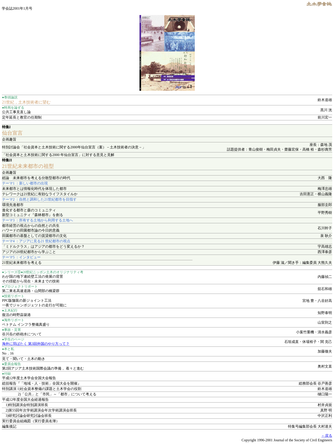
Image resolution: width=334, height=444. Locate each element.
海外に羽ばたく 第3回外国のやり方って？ (35, 344)
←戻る (326, 436)
